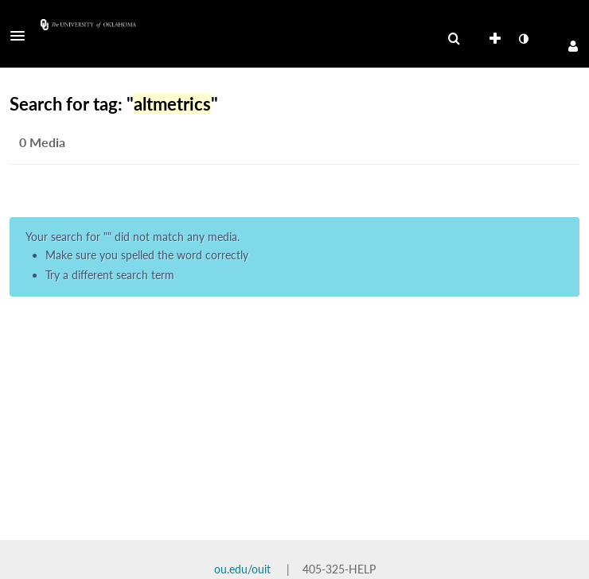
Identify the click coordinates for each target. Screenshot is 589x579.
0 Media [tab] (42, 142)
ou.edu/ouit (242, 569)
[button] (22, 36)
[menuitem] (453, 39)
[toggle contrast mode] (523, 39)
